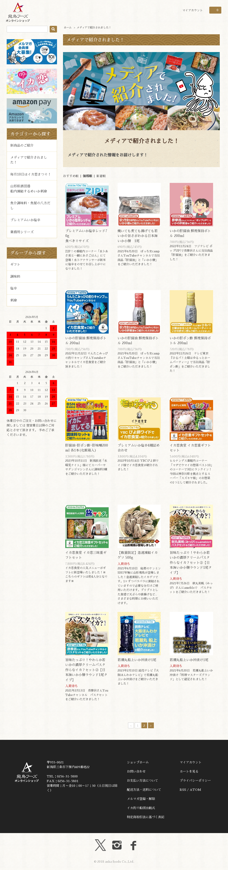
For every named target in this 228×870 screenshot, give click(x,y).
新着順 (101, 176)
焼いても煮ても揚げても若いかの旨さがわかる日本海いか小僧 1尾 (138, 236)
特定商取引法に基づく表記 (145, 817)
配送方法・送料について (144, 789)
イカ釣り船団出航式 (141, 807)
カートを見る (189, 771)
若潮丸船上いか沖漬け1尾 (137, 660)
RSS (183, 789)
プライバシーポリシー (195, 780)
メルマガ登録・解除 (141, 798)
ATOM (195, 789)
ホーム (68, 27)
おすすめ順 (71, 176)
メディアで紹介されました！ (94, 27)
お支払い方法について (142, 780)
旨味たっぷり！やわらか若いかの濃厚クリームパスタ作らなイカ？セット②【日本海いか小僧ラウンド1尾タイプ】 (191, 562)
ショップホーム (138, 762)
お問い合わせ (136, 771)
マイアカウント (192, 10)
